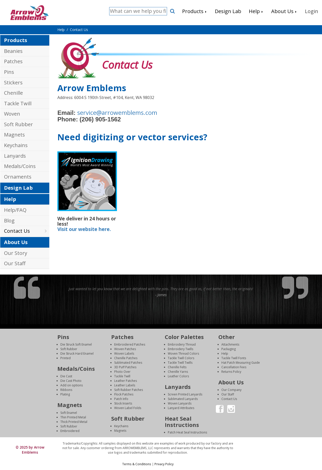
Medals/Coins (20, 166)
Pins (9, 72)
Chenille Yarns (178, 372)
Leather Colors (178, 376)
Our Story (15, 253)
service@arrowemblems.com (117, 112)
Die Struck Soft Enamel (76, 344)
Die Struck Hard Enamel (77, 353)
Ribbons (66, 390)
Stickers (13, 82)
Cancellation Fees (233, 367)
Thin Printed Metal (73, 417)
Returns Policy (231, 372)
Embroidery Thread (182, 344)
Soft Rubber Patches (128, 390)
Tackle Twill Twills (180, 362)
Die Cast (66, 376)
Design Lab (18, 187)
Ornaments (17, 176)
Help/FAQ (15, 210)
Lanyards (15, 155)
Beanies (13, 51)
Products (15, 40)
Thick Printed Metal (73, 422)
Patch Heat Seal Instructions (187, 432)
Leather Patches (125, 381)
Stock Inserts (123, 403)
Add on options (71, 385)
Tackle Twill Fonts (233, 358)
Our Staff (14, 263)
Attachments (230, 344)
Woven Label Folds (127, 408)
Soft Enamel (68, 413)
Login (279, 443)
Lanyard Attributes (181, 408)
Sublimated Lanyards (183, 399)
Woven (12, 113)
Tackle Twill (17, 103)
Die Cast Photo (71, 381)
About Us (16, 242)
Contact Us (17, 230)
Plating (65, 394)
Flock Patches (123, 394)
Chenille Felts (177, 367)
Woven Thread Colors (183, 353)
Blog (9, 220)
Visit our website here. (84, 229)
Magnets (14, 134)
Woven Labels (124, 353)
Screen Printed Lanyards (185, 394)
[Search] (138, 11)
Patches (13, 61)
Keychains (16, 145)
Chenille (13, 92)
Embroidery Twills (180, 349)
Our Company (231, 390)
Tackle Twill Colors (181, 358)
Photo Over (122, 372)
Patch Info (121, 399)
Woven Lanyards (179, 403)
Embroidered (69, 431)
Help (10, 199)
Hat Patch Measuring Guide (240, 362)
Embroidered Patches (129, 344)
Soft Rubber (18, 124)
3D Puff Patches (125, 367)
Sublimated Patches (128, 362)
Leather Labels (124, 385)
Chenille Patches (125, 358)
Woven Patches (125, 349)
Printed (65, 358)
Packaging (228, 349)
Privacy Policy (164, 464)
